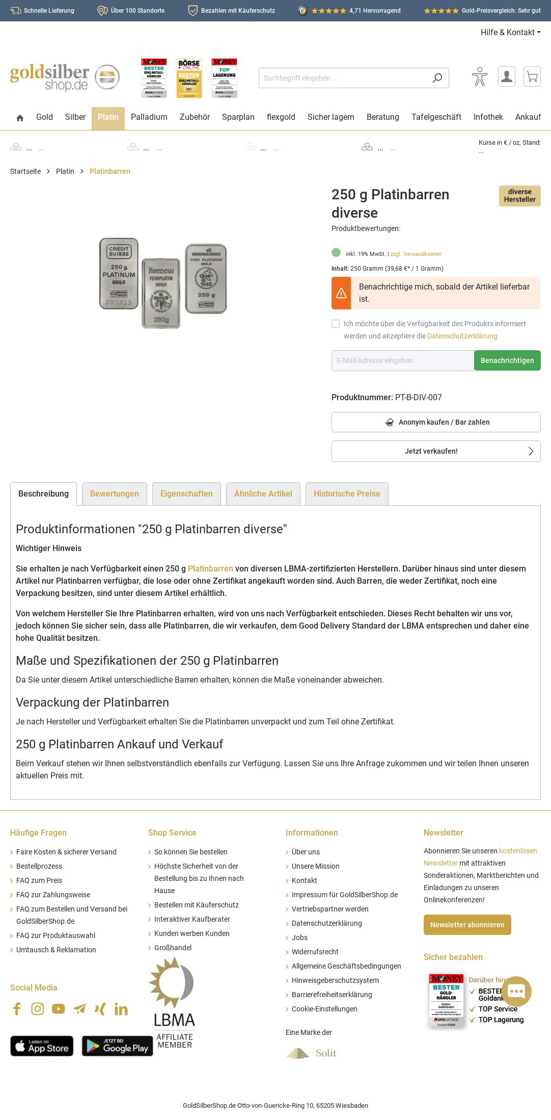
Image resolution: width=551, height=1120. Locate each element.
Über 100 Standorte (137, 10)
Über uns (306, 852)
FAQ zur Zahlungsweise (53, 895)
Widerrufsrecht (315, 952)
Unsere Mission (316, 866)
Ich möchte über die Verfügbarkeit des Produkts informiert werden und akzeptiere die (435, 330)
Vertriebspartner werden (330, 909)
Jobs (300, 937)
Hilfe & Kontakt (508, 32)
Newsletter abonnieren (467, 925)
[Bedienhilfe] (480, 76)
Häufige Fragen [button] (38, 833)
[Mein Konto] (506, 76)
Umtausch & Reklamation (56, 950)
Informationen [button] (312, 833)
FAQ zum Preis (39, 880)
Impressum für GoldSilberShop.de (345, 895)
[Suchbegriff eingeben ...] (342, 78)
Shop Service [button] (172, 833)
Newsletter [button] (443, 833)
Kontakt (304, 880)
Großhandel (172, 948)
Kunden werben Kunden (192, 933)
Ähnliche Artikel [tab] (263, 494)
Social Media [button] (34, 988)
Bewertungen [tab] (114, 494)
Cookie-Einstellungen (324, 1009)
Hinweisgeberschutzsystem (335, 980)
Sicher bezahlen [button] (453, 957)
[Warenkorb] (532, 76)
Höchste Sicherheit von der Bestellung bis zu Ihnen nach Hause (199, 878)
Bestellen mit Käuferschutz (196, 905)
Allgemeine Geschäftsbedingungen (346, 966)
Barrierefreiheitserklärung (332, 995)
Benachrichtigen (507, 360)
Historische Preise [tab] (347, 494)
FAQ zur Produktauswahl (55, 935)
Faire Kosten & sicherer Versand (66, 852)
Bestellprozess (39, 866)
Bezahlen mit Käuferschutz (238, 10)
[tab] (43, 494)
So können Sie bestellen (191, 852)
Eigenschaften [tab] (186, 494)
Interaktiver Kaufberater (192, 919)
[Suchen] (437, 78)
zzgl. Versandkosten (416, 254)
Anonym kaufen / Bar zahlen (436, 423)
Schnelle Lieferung (49, 10)
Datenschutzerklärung (462, 336)
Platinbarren (210, 569)
